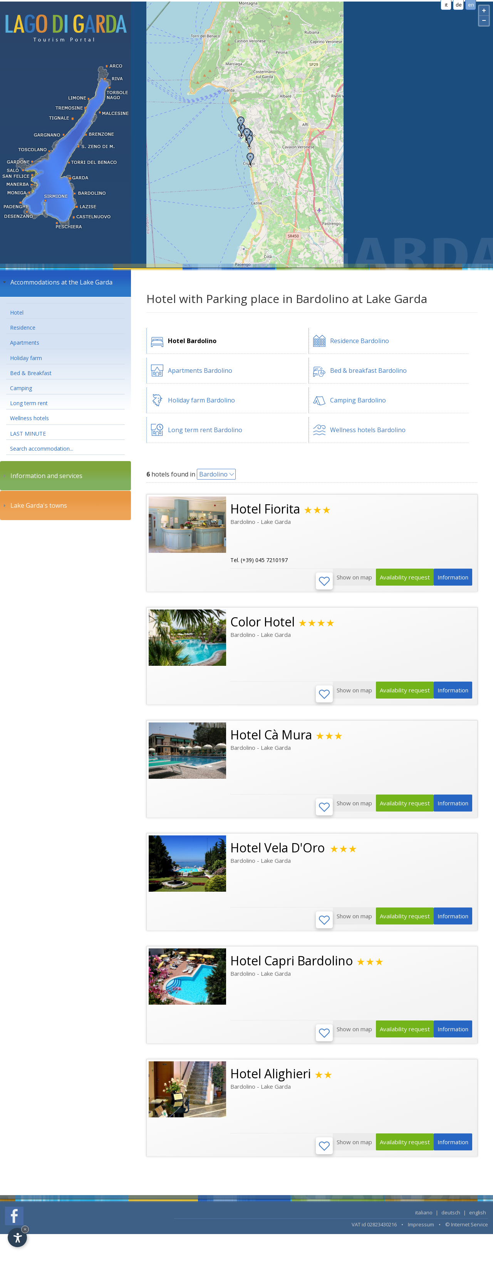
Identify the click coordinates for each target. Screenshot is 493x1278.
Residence (22, 327)
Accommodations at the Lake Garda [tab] (56, 282)
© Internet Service (466, 1233)
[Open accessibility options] (17, 1237)
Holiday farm (26, 358)
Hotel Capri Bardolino (291, 966)
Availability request (396, 582)
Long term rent (29, 403)
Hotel (16, 312)
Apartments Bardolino (200, 370)
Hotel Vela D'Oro (279, 852)
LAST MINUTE (28, 433)
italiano (424, 1221)
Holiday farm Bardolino (201, 400)
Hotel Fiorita (265, 508)
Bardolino (213, 474)
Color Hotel (262, 623)
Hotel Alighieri (270, 1081)
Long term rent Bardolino (205, 430)
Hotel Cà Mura (271, 737)
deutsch (450, 1221)
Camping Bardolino (358, 400)
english (477, 1221)
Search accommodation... (41, 448)
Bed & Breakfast (31, 373)
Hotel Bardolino (192, 341)
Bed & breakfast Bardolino (368, 370)
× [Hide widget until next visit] (25, 1229)
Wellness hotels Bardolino (368, 430)
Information (450, 582)
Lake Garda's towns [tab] (34, 505)
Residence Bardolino (359, 341)
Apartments (24, 342)
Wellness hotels (29, 418)
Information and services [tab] (41, 475)
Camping (21, 388)
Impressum (421, 1233)
